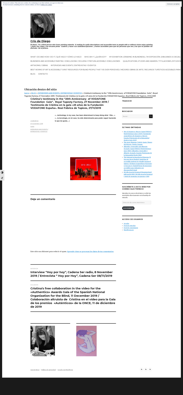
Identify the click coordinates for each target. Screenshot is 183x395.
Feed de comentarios (131, 228)
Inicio (26, 93)
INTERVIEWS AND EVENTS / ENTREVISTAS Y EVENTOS (73, 65)
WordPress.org (129, 230)
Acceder (126, 223)
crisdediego (34, 121)
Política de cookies (46, 4)
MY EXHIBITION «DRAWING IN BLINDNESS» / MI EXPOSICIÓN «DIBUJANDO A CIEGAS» (145, 57)
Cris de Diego (40, 41)
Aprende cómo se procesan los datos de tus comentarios (90, 251)
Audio (32, 126)
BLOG (32, 74)
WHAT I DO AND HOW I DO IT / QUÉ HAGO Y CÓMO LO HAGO (55, 57)
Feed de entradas (130, 226)
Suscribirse (128, 208)
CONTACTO (43, 74)
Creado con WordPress (65, 370)
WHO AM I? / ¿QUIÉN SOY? (95, 57)
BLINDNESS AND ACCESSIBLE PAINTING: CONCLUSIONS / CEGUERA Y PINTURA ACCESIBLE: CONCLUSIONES (75, 61)
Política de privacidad (48, 370)
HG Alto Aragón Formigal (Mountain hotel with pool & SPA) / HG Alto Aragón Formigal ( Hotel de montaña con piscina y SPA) (138, 174)
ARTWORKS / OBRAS (39, 65)
